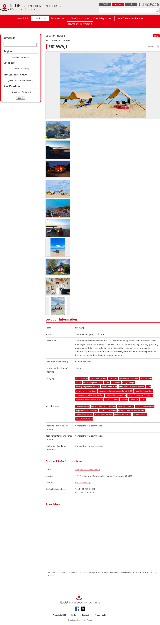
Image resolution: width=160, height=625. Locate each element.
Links (73, 615)
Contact (85, 615)
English (118, 4)
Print (156, 36)
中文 (131, 4)
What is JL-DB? (59, 615)
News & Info (23, 18)
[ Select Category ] (21, 68)
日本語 (105, 4)
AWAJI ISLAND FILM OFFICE (88, 470)
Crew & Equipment (102, 18)
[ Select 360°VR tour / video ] (20, 80)
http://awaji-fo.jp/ (83, 483)
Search (20, 98)
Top (47, 40)
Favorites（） (58, 18)
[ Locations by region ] (20, 57)
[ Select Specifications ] (21, 92)
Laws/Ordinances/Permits (130, 18)
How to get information (80, 23)
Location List (40, 18)
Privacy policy (101, 615)
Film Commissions (79, 18)
